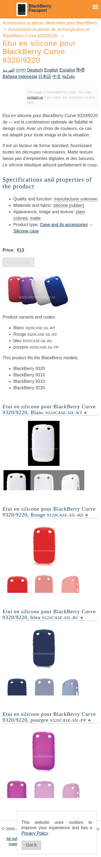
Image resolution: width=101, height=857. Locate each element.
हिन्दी (80, 70)
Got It (31, 845)
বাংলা (21, 70)
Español (67, 70)
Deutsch (35, 70)
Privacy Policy (35, 833)
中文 (57, 76)
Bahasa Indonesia (20, 76)
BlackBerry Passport (40, 8)
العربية (9, 70)
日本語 (44, 76)
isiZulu (68, 76)
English (51, 70)
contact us (35, 97)
